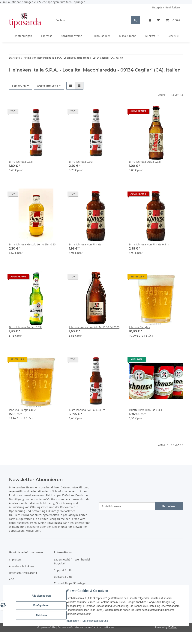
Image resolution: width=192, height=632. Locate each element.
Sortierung (19, 85)
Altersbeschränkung (21, 566)
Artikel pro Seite (47, 85)
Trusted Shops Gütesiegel (70, 583)
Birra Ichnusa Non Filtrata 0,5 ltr (149, 244)
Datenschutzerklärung (95, 620)
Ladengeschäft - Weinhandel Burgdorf (72, 561)
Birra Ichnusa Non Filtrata (85, 244)
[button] (150, 20)
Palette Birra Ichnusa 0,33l (145, 410)
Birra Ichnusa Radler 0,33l (25, 327)
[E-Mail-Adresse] (127, 506)
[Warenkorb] (173, 20)
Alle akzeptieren (41, 595)
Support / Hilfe (63, 570)
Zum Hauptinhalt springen (17, 2)
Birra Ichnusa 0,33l (21, 161)
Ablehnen (41, 615)
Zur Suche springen (47, 2)
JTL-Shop (172, 627)
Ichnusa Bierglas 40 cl (22, 410)
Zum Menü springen (72, 2)
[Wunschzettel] (158, 20)
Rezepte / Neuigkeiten (166, 7)
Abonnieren (168, 506)
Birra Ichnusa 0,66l (81, 161)
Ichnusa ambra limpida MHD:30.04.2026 (94, 327)
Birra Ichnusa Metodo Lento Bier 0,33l (32, 244)
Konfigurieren (41, 605)
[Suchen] (92, 20)
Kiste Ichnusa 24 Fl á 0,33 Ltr (87, 410)
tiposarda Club (63, 576)
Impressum (72, 620)
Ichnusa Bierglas (139, 327)
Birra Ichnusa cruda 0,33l (145, 161)
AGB (11, 579)
